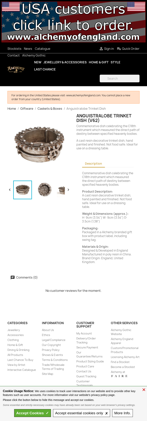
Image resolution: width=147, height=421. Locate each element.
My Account (84, 333)
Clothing (13, 340)
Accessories (15, 335)
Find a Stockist (120, 362)
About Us (48, 330)
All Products (15, 355)
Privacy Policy (51, 350)
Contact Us (83, 371)
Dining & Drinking (18, 350)
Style (115, 62)
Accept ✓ (32, 413)
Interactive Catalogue (21, 370)
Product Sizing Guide (90, 361)
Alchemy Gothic (34, 55)
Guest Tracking (86, 376)
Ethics (46, 335)
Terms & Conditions (55, 360)
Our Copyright (51, 345)
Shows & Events (52, 355)
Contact (13, 55)
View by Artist (16, 365)
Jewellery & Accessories (65, 62)
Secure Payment (87, 347)
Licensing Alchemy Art (125, 357)
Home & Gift (99, 62)
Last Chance (45, 69)
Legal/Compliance (53, 340)
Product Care (85, 366)
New (37, 62)
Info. (122, 413)
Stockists (14, 49)
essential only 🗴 (81, 413)
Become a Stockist (123, 367)
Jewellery (13, 330)
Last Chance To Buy (20, 360)
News (28, 49)
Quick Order (128, 49)
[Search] (120, 78)
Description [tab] (93, 164)
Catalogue (42, 49)
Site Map (47, 374)
